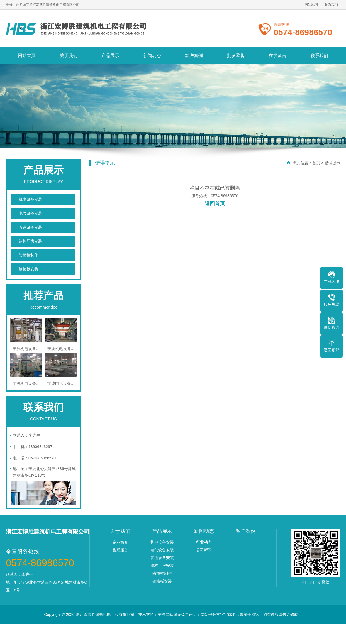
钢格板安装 (28, 269)
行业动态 (204, 542)
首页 (316, 163)
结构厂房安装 (30, 241)
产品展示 (110, 55)
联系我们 (331, 5)
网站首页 (27, 55)
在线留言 (277, 55)
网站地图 (311, 5)
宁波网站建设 (169, 614)
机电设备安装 (30, 199)
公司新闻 (204, 550)
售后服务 (120, 550)
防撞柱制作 (28, 255)
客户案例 (194, 55)
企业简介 (120, 542)
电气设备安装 (30, 213)
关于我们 (68, 55)
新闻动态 (152, 55)
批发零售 (236, 55)
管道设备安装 (30, 227)
